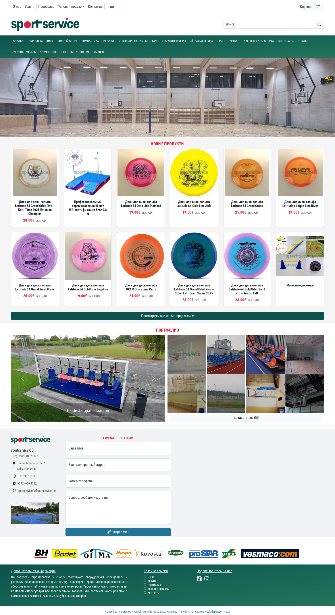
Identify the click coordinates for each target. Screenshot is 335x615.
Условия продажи (71, 6)
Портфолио (46, 6)
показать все (246, 418)
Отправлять (118, 532)
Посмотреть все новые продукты (167, 316)
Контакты (95, 6)
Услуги (30, 6)
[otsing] (269, 24)
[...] (72, 416)
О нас (17, 6)
